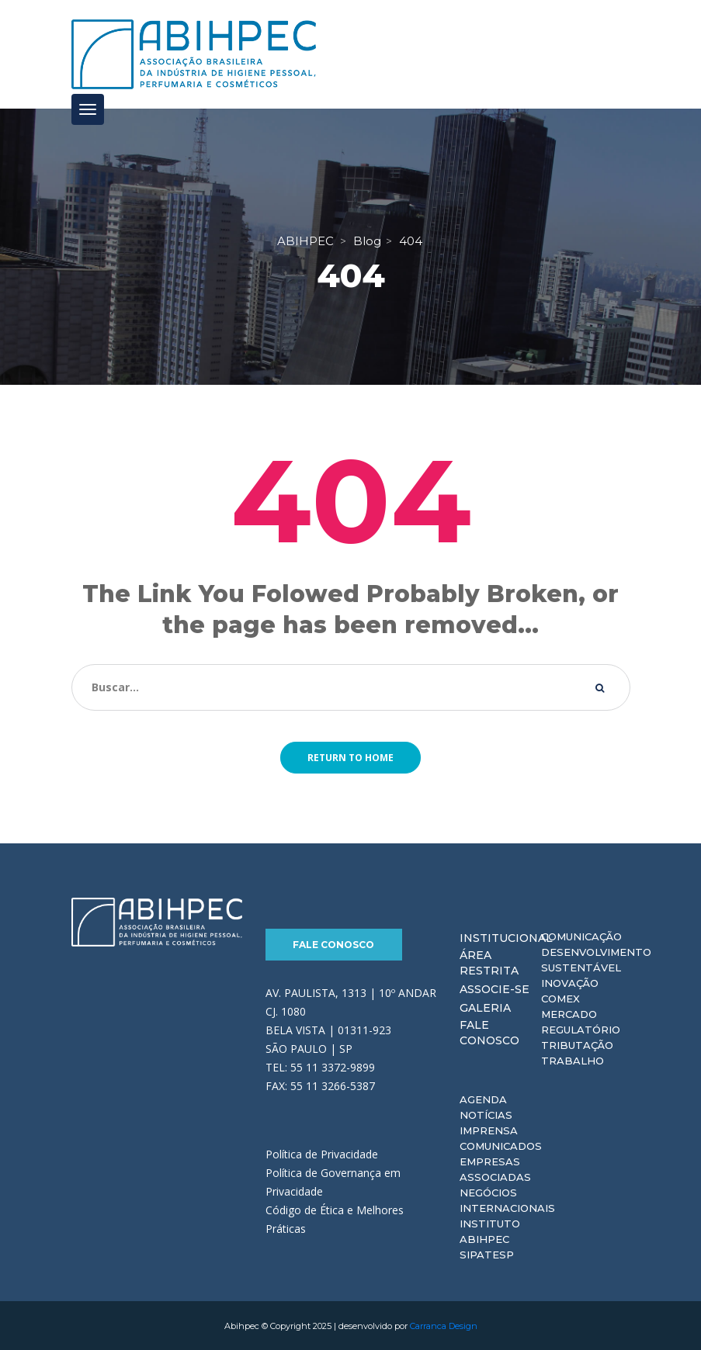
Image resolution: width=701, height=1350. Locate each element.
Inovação (570, 982)
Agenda (483, 1098)
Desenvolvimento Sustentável (596, 959)
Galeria (485, 1007)
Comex (560, 998)
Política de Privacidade (321, 1153)
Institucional (506, 937)
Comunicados (501, 1145)
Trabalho (572, 1060)
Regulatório (580, 1029)
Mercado (569, 1013)
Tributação (577, 1044)
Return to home (350, 756)
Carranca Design (443, 1325)
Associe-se (494, 988)
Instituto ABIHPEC (490, 1230)
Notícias (486, 1114)
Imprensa (489, 1129)
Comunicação (581, 935)
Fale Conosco (333, 944)
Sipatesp (487, 1254)
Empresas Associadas (495, 1168)
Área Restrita (489, 962)
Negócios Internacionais (507, 1199)
